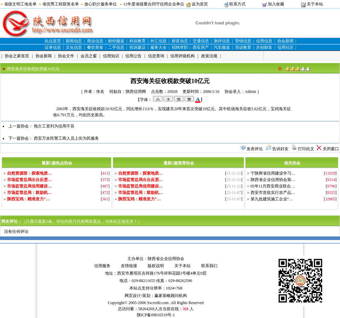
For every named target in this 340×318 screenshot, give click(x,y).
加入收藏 (276, 4)
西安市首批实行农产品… (273, 192)
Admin (250, 91)
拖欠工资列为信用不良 (54, 126)
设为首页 (200, 4)
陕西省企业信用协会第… (273, 179)
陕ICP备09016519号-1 (156, 315)
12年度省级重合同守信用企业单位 (153, 4)
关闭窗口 (331, 148)
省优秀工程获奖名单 (60, 4)
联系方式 (237, 4)
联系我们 (209, 265)
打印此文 (306, 148)
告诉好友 (280, 148)
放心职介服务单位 (100, 4)
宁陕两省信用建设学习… (273, 173)
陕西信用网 (136, 91)
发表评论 (255, 148)
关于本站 (315, 4)
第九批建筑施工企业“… (272, 199)
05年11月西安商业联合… (273, 186)
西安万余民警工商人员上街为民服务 (66, 138)
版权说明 (156, 265)
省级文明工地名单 (20, 4)
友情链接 (129, 265)
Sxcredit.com (158, 302)
